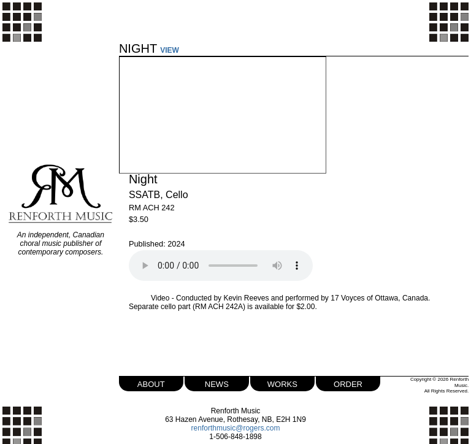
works (282, 383)
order (348, 383)
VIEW (169, 50)
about (151, 383)
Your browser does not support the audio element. (221, 265)
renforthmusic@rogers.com (235, 428)
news (217, 383)
